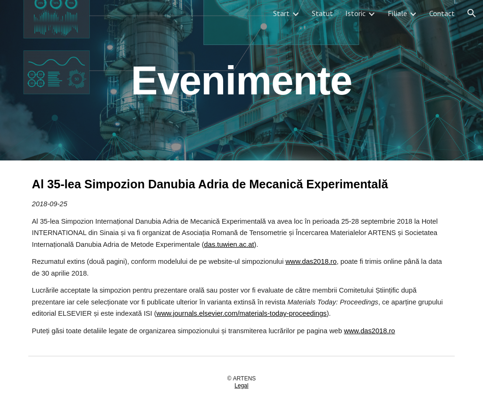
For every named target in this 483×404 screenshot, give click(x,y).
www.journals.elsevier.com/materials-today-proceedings (242, 313)
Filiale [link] (397, 13)
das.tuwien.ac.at (229, 244)
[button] (471, 13)
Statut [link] (322, 13)
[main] (241, 80)
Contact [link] (442, 13)
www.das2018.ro (310, 261)
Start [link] (281, 13)
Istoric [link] (355, 13)
